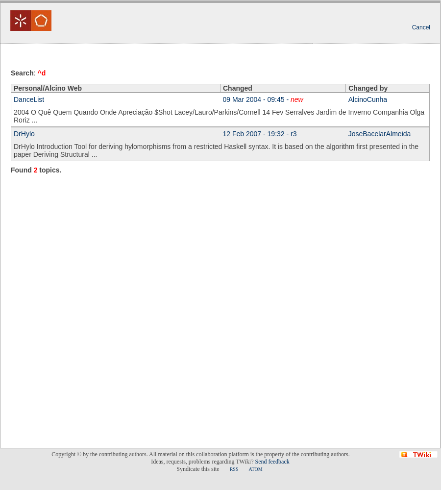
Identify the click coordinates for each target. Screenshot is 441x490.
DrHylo (24, 134)
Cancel (421, 27)
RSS (234, 469)
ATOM (255, 469)
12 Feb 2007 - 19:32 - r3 (260, 134)
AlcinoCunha (367, 99)
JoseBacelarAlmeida (379, 134)
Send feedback (272, 461)
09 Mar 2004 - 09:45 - (263, 99)
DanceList (29, 99)
